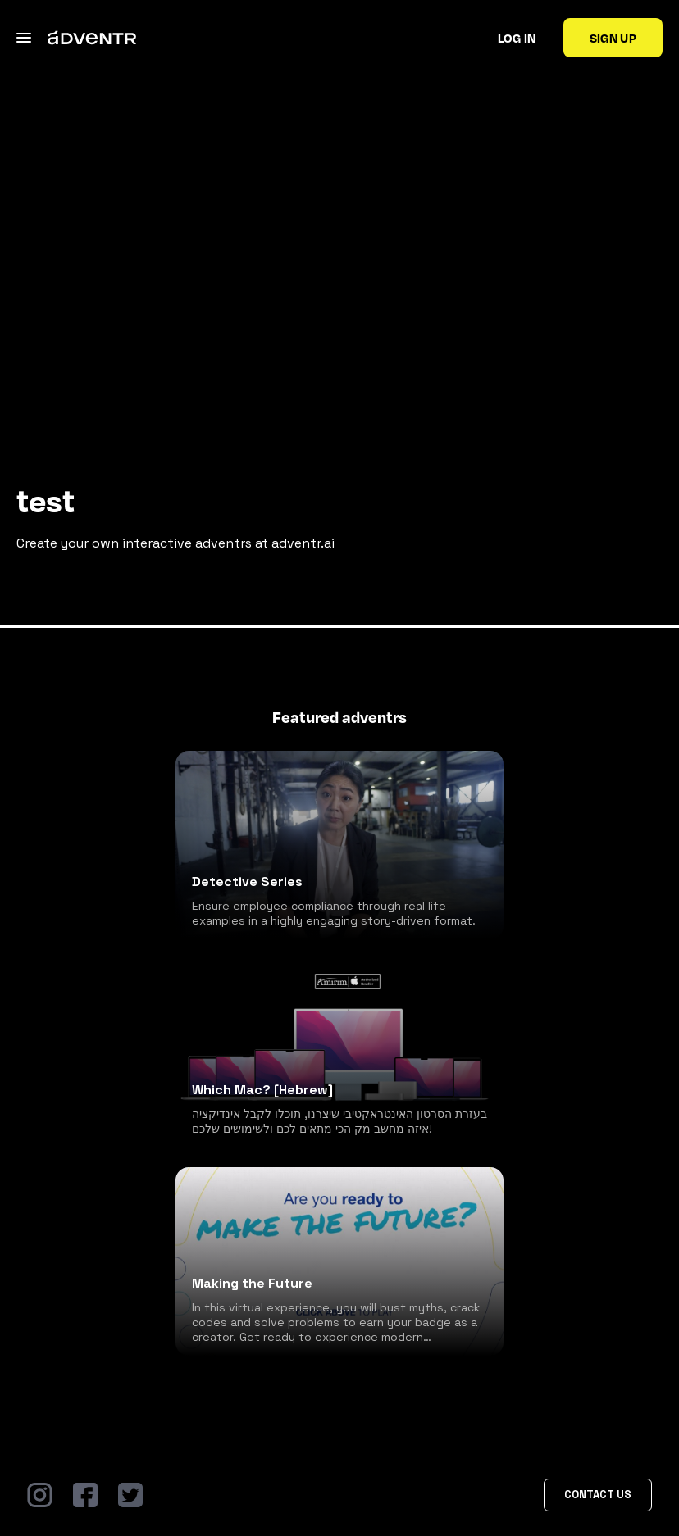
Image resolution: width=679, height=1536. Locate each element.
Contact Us (597, 1495)
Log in (517, 37)
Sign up (613, 37)
